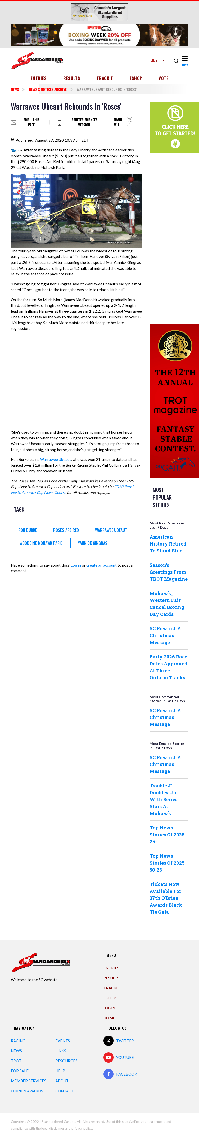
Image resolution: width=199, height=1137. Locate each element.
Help (60, 1070)
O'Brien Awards (27, 1090)
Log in (75, 565)
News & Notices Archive (48, 89)
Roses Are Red (66, 530)
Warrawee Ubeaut (55, 459)
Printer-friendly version (84, 122)
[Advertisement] (170, 238)
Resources (66, 1060)
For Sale (20, 1070)
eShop (136, 78)
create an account (101, 565)
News (15, 89)
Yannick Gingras (92, 543)
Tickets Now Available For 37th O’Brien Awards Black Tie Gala (166, 898)
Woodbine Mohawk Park (41, 543)
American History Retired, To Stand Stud (168, 544)
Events (62, 1040)
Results (71, 78)
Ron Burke (27, 530)
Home (109, 1018)
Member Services (28, 1080)
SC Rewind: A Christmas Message (165, 635)
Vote (163, 78)
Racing (18, 1040)
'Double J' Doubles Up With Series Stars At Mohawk (163, 799)
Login (160, 60)
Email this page (31, 122)
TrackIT (105, 78)
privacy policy (81, 1128)
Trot (16, 1060)
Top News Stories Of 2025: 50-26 (167, 863)
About (62, 1080)
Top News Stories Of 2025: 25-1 (167, 835)
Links (60, 1050)
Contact (64, 1090)
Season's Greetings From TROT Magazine (169, 572)
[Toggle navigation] (184, 60)
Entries (39, 78)
